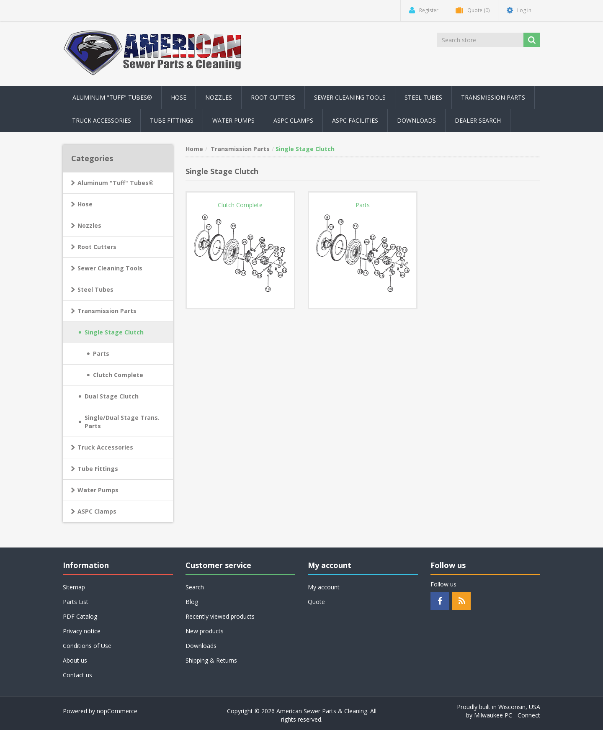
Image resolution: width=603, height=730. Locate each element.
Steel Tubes (95, 289)
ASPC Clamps (96, 511)
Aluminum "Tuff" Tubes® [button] (112, 97)
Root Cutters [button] (273, 97)
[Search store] (481, 40)
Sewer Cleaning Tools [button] (350, 97)
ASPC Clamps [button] (293, 120)
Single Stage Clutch (114, 332)
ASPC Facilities (355, 120)
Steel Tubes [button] (423, 97)
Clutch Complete (118, 375)
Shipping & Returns (211, 660)
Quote (316, 602)
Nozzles (89, 225)
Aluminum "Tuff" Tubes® (115, 183)
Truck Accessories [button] (101, 120)
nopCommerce (117, 711)
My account (324, 587)
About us (75, 660)
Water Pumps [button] (233, 120)
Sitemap (74, 587)
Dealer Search (478, 120)
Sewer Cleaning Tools (109, 268)
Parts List (75, 602)
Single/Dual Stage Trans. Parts (122, 422)
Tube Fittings (97, 469)
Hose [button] (178, 97)
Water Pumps (98, 490)
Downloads (416, 120)
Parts (101, 353)
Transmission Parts (107, 311)
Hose (85, 204)
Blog (192, 602)
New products (205, 631)
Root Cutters (96, 247)
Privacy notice (81, 631)
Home (194, 149)
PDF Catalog (80, 616)
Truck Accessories (105, 447)
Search (195, 587)
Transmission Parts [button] (493, 97)
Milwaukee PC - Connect (507, 715)
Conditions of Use (87, 646)
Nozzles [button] (218, 97)
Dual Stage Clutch (112, 396)
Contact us (77, 675)
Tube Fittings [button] (171, 120)
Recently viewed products (220, 616)
